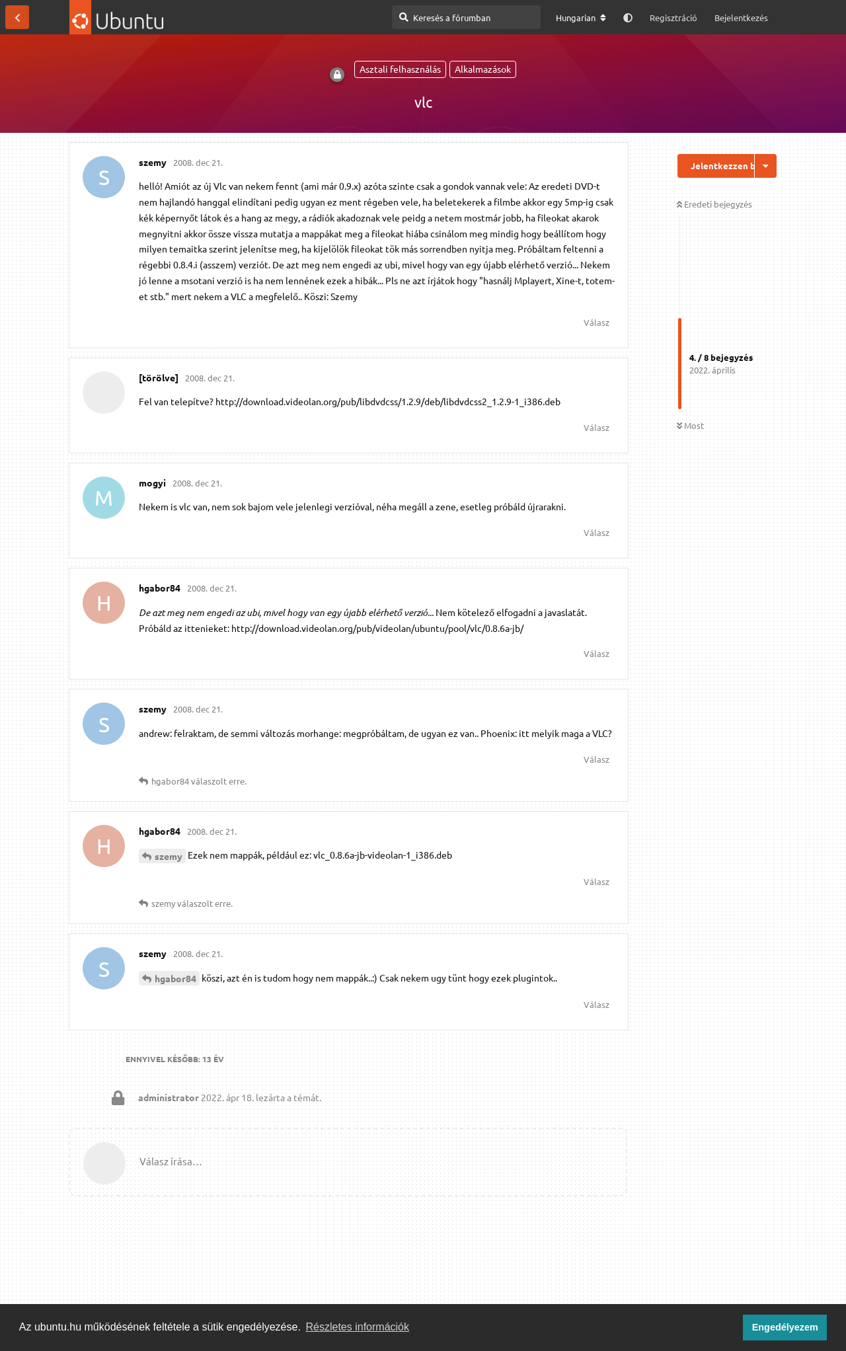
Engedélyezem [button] (785, 1327)
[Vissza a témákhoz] (17, 17)
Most (690, 425)
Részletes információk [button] (358, 1326)
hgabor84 (175, 978)
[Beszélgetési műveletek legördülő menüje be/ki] (766, 166)
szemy (168, 856)
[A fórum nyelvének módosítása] (581, 18)
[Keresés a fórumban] (466, 17)
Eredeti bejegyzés (714, 204)
